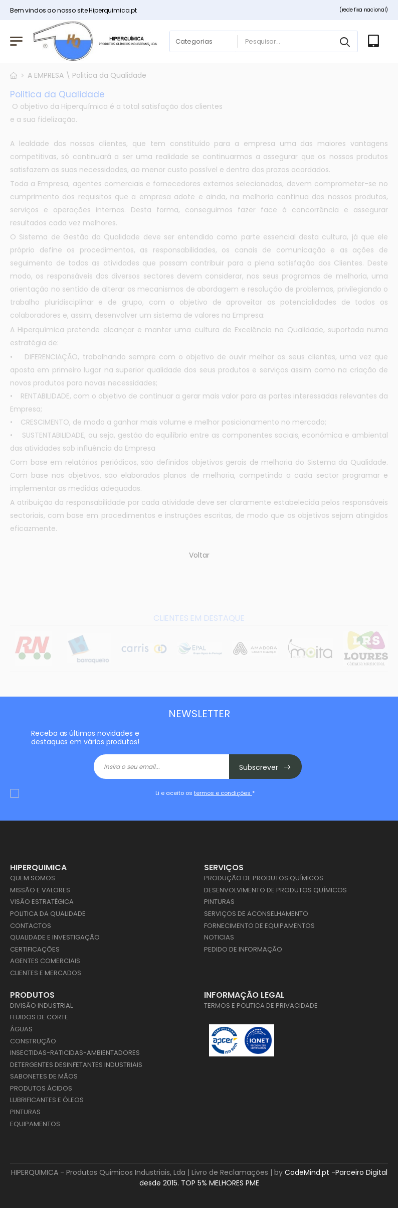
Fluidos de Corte (39, 1017)
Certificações (35, 949)
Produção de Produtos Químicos (263, 878)
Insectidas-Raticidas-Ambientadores (75, 1052)
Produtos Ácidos (41, 1088)
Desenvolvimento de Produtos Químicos (275, 890)
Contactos (30, 925)
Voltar (199, 555)
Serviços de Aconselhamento (256, 913)
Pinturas (219, 901)
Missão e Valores (40, 890)
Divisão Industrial (41, 1005)
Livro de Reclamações (229, 1172)
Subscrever (265, 767)
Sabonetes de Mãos (44, 1076)
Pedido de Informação (243, 949)
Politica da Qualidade (48, 913)
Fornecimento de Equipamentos (259, 925)
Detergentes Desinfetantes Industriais (76, 1064)
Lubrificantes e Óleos (47, 1100)
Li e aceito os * (205, 793)
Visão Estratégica (42, 901)
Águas (21, 1029)
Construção (33, 1041)
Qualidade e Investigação (55, 937)
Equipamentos (35, 1124)
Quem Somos (32, 878)
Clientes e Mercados (45, 973)
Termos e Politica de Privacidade (261, 1005)
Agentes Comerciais (45, 961)
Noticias (219, 937)
